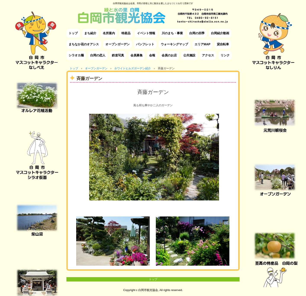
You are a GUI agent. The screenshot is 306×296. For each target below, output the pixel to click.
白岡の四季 (197, 33)
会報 (152, 55)
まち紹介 (90, 33)
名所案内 (109, 33)
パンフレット (145, 44)
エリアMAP (202, 44)
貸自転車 (223, 44)
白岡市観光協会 (153, 12)
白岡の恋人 (97, 55)
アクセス (208, 55)
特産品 (125, 33)
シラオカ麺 (76, 55)
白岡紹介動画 (220, 33)
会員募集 (136, 55)
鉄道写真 (118, 55)
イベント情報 (146, 33)
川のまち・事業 (172, 33)
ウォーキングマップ (174, 44)
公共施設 (189, 55)
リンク (225, 55)
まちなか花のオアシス (84, 44)
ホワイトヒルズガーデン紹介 (132, 68)
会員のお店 (169, 55)
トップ (73, 33)
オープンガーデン (117, 44)
